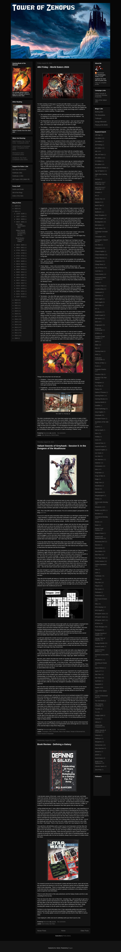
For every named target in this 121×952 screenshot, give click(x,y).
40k (43, 435)
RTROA (97, 623)
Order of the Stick (17, 196)
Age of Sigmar (99, 171)
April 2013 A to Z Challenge (100, 188)
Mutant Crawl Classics (99, 529)
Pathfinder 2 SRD (17, 176)
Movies (97, 522)
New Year (98, 554)
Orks (96, 569)
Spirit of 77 (98, 671)
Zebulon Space (99, 766)
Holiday (97, 436)
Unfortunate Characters (98, 726)
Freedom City (99, 374)
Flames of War (99, 363)
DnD (50, 731)
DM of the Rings (17, 192)
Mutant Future (99, 533)
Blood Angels (99, 218)
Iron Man (98, 456)
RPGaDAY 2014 (100, 613)
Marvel (97, 489)
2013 (16, 327)
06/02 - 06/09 (20, 269)
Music (97, 525)
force (80, 104)
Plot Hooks (98, 589)
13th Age (98, 135)
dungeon (61, 660)
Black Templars (99, 215)
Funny (97, 389)
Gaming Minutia (100, 399)
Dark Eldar (98, 305)
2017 (16, 316)
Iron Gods (98, 453)
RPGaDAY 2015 (100, 617)
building (73, 104)
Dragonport (98, 325)
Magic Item (98, 482)
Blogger (70, 948)
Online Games (99, 561)
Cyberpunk (98, 292)
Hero (96, 433)
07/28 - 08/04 (20, 250)
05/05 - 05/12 (20, 272)
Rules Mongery (99, 627)
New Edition (98, 551)
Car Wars (98, 245)
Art (96, 195)
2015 (16, 322)
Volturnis (97, 735)
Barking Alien (99, 112)
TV (96, 712)
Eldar (96, 345)
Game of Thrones (100, 392)
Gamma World (99, 402)
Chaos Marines (99, 254)
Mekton (97, 499)
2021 (16, 305)
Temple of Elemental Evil (77, 731)
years (38, 105)
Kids (96, 469)
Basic (96, 209)
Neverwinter (98, 548)
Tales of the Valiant (64, 731)
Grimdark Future (100, 418)
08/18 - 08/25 (20, 245)
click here (43, 512)
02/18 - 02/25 (20, 286)
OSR (96, 573)
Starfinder (98, 681)
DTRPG (97, 333)
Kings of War (99, 476)
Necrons (97, 545)
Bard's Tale (98, 205)
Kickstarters (98, 466)
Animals (97, 179)
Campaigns (45, 731)
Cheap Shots (99, 264)
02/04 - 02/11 (20, 291)
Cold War (98, 271)
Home (63, 931)
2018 (16, 313)
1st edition (98, 138)
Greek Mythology (100, 409)
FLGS (97, 366)
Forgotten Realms (100, 369)
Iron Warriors (99, 459)
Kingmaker (98, 472)
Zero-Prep (98, 769)
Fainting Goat (99, 351)
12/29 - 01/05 (20, 213)
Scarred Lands (99, 646)
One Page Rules (100, 558)
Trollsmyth (98, 118)
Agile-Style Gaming (101, 174)
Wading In (98, 738)
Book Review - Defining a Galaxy (54, 744)
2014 (16, 324)
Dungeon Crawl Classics (100, 337)
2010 (16, 335)
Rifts (96, 604)
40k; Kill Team (99, 154)
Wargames (98, 742)
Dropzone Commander (99, 329)
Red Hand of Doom (101, 599)
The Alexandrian (100, 115)
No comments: (61, 433)
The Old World (99, 701)
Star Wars (52, 924)
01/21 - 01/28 (20, 294)
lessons (54, 105)
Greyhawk (55, 731)
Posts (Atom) (67, 936)
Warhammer (99, 745)
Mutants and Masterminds (99, 537)
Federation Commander (99, 358)
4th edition (98, 158)
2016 (16, 319)
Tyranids (97, 719)
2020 (16, 308)
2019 (16, 311)
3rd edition (98, 148)
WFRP (97, 755)
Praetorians (98, 595)
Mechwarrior (99, 492)
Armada (97, 192)
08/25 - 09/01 (20, 222)
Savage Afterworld (100, 121)
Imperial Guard (99, 446)
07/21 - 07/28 (20, 253)
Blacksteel (100, 73)
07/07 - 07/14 (20, 258)
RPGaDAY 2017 (100, 620)
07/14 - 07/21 (20, 256)
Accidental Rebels (100, 168)
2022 (16, 303)
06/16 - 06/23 (20, 264)
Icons (96, 440)
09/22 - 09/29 (20, 219)
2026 (16, 206)
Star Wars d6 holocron (19, 169)
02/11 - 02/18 (20, 288)
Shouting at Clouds (101, 663)
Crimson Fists (99, 286)
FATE (96, 354)
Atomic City (98, 199)
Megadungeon (99, 495)
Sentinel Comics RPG (101, 654)
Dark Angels (98, 299)
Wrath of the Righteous (99, 762)
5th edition (98, 164)
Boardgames (99, 222)
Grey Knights (99, 412)
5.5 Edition (98, 161)
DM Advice (98, 318)
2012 (16, 330)
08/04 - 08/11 (20, 247)
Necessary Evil (99, 541)
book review (45, 924)
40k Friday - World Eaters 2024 (53, 67)
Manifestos (98, 486)
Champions (98, 248)
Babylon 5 (98, 202)
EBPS (97, 341)
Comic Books (99, 274)
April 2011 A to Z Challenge (100, 183)
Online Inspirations (101, 564)
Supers (97, 687)
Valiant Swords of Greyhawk (45, 733)
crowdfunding (99, 289)
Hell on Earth (99, 430)
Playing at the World (101, 125)
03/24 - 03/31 (20, 277)
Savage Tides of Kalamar (100, 639)
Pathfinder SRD (17, 173)
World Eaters (55, 435)
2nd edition (98, 141)
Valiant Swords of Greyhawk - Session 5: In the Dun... (21, 233)
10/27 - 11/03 (20, 216)
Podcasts (98, 592)
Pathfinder (98, 576)
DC (96, 308)
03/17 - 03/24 (20, 280)
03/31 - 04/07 (20, 275)
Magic (97, 479)
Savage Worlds (99, 643)
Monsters (98, 513)
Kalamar (97, 463)
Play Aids (98, 582)
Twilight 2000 (99, 715)
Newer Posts (41, 931)
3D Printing (98, 145)
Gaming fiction (99, 395)
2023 (16, 300)
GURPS (97, 427)
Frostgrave (98, 382)
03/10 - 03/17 (20, 283)
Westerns (98, 751)
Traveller (97, 709)
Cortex (97, 282)
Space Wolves (99, 668)
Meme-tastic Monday (101, 502)
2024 (16, 211)
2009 (16, 338)
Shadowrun (98, 659)
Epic (96, 348)
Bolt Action (98, 225)
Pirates (97, 579)
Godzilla (97, 405)
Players (97, 586)
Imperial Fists (99, 443)
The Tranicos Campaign (99, 705)
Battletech (98, 212)
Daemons (98, 295)
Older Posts (85, 931)
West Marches (99, 748)
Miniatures (48, 435)
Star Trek (98, 674)
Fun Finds (98, 386)
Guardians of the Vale (101, 422)
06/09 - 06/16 (20, 266)
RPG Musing (99, 607)
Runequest (98, 630)
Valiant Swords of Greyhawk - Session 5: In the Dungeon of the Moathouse (61, 447)
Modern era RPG (100, 510)
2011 (16, 333)
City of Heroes (99, 268)
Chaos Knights (99, 251)
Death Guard (99, 315)
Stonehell (98, 684)
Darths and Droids (18, 189)
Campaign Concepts (101, 231)
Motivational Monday (101, 517)
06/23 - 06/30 (20, 261)
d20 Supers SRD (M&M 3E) (21, 179)
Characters (98, 261)
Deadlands (98, 312)
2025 (16, 208)
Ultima (97, 722)
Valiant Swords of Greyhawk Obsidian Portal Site (101, 95)
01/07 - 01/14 (20, 296)
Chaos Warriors (100, 258)
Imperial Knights (100, 450)
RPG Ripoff (98, 610)
